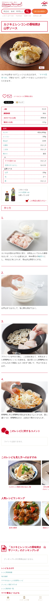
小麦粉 (5, 145)
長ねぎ (5, 141)
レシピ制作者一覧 (7, 588)
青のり (5, 154)
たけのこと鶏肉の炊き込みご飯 (20, 487)
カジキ (5, 132)
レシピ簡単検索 (6, 572)
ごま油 (5, 149)
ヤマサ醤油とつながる (10, 593)
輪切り (41, 256)
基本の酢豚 (13, 528)
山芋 (6, 172)
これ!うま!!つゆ (8, 16)
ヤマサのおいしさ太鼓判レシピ (12, 580)
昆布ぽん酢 (37, 16)
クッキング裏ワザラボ (9, 584)
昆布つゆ (27, 16)
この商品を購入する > (38, 201)
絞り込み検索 (39, 11)
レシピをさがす (7, 568)
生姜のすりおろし (11, 165)
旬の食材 (4, 576)
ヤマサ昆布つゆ (10, 161)
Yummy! (19, 16)
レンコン (6, 137)
